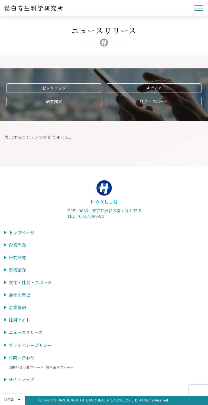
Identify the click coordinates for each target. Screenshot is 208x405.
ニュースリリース (26, 332)
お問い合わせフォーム (26, 367)
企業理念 (17, 245)
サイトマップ (21, 379)
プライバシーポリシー (30, 345)
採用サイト (19, 320)
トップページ (21, 232)
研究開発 (54, 101)
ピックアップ (54, 88)
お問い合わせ (22, 358)
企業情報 (17, 307)
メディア (154, 88)
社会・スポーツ (154, 101)
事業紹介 (17, 270)
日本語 (9, 399)
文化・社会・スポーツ (30, 282)
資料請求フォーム (60, 367)
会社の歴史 (19, 295)
